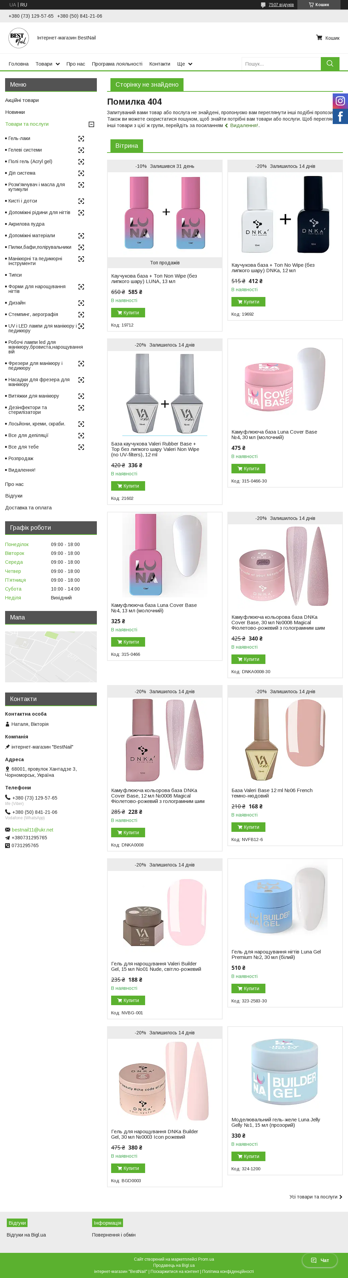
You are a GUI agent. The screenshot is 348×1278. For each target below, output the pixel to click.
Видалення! (244, 125)
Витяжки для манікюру (33, 396)
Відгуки (13, 495)
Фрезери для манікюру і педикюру (35, 366)
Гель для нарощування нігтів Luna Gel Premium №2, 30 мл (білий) (276, 954)
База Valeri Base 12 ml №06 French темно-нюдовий (272, 793)
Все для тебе (23, 447)
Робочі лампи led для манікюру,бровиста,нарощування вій (45, 346)
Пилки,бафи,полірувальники (39, 247)
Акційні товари (22, 100)
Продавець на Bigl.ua (174, 1265)
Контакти (159, 64)
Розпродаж (20, 458)
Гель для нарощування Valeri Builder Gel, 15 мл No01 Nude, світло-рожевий (156, 966)
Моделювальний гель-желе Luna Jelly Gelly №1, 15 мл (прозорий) (275, 1122)
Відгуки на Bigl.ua (26, 1235)
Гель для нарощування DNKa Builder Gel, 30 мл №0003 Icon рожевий (154, 1134)
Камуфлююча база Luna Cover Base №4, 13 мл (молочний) (154, 607)
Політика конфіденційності (228, 1271)
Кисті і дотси (22, 201)
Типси (15, 275)
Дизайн (16, 302)
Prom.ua (206, 1259)
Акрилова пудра (26, 224)
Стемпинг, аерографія (33, 314)
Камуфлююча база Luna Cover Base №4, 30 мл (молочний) (274, 434)
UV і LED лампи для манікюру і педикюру (42, 328)
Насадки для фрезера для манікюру (39, 382)
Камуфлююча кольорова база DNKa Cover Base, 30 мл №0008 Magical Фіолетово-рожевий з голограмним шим (278, 622)
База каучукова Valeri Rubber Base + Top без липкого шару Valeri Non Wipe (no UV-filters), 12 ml (155, 449)
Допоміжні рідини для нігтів (39, 212)
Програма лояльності (117, 64)
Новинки (15, 112)
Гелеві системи (25, 150)
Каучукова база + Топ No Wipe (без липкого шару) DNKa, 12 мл (273, 267)
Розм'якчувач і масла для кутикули (36, 187)
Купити (131, 312)
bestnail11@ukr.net (32, 830)
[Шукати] (330, 63)
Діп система (21, 173)
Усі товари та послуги (313, 1197)
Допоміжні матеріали (31, 235)
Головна (18, 64)
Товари (43, 64)
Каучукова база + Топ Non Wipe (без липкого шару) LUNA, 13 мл (154, 278)
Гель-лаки (19, 138)
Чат (320, 1260)
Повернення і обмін (114, 1235)
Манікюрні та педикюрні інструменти (35, 261)
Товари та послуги (27, 124)
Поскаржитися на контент (175, 1271)
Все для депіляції (28, 435)
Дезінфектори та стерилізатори (27, 410)
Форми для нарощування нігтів (37, 289)
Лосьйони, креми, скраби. (36, 423)
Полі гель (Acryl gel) (30, 161)
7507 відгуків (281, 4)
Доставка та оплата (28, 507)
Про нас (76, 64)
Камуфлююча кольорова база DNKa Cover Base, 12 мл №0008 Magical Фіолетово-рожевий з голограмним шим (158, 796)
